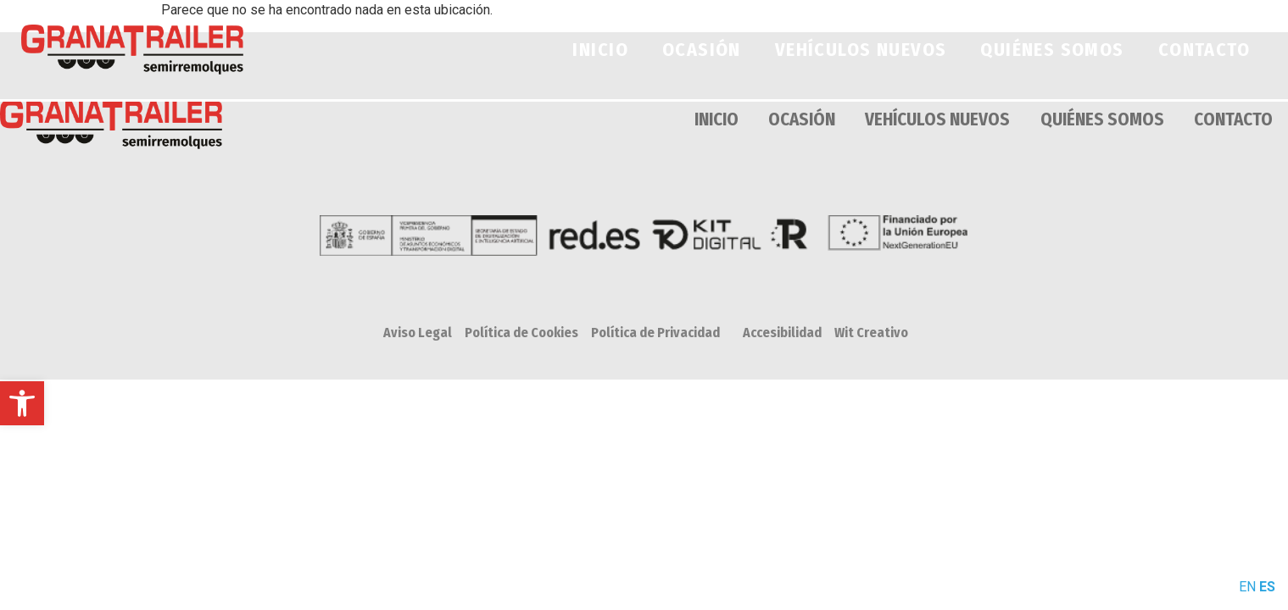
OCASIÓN (701, 49)
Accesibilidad (782, 332)
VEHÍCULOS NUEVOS (861, 49)
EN (1247, 587)
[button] (22, 403)
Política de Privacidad (655, 332)
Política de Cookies (521, 332)
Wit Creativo (871, 332)
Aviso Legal (417, 332)
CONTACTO (1204, 49)
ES (1267, 587)
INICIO (599, 49)
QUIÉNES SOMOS (1052, 49)
